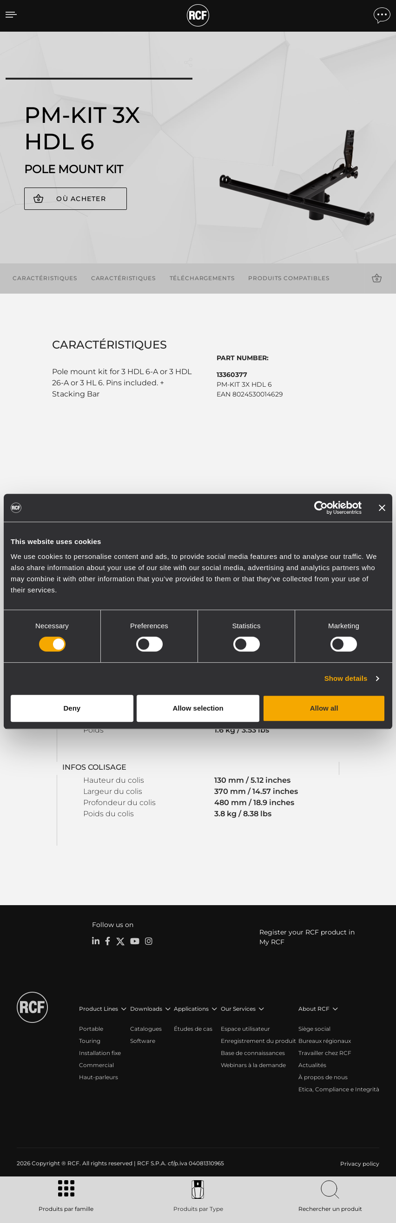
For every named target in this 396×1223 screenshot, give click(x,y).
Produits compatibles (288, 278)
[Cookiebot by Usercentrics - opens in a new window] (321, 508)
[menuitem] (358, 1164)
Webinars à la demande (253, 1065)
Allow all (324, 708)
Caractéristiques (45, 278)
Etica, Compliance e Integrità (338, 1089)
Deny (71, 708)
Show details (346, 678)
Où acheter (81, 199)
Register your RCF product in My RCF (307, 937)
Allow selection (197, 708)
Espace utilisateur (245, 1028)
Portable (91, 1028)
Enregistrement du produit (258, 1040)
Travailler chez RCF (324, 1052)
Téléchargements (202, 278)
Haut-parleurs (98, 1077)
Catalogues (146, 1028)
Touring (89, 1040)
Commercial (96, 1065)
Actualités (312, 1065)
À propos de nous (323, 1077)
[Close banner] (382, 507)
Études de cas (193, 1028)
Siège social (314, 1028)
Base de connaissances (253, 1052)
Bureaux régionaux (324, 1040)
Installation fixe (100, 1052)
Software (142, 1040)
